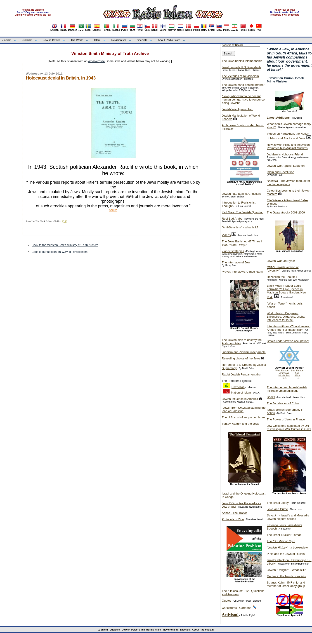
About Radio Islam (169, 40)
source (113, 210)
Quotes (226, 600)
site (96, 61)
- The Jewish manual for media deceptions (288, 182)
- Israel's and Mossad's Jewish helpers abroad (288, 517)
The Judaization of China (283, 403)
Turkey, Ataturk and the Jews (240, 423)
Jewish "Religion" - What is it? (286, 570)
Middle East (284, 375)
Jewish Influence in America (240, 399)
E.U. (298, 378)
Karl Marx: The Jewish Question (242, 212)
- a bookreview (287, 547)
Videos (226, 235)
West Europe (281, 370)
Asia (297, 373)
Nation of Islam (241, 392)
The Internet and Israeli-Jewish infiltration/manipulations (287, 389)
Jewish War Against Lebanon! (286, 165)
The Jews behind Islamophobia (242, 61)
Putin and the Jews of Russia (286, 554)
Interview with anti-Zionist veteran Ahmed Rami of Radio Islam (288, 328)
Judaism (27, 40)
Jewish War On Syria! (281, 261)
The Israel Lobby (278, 502)
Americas (284, 373)
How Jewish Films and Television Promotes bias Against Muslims (288, 146)
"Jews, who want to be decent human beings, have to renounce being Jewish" (243, 99)
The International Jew (236, 262)
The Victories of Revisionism (240, 76)
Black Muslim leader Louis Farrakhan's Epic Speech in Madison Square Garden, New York (286, 291)
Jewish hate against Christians (242, 193)
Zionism (6, 40)
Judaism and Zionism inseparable (244, 352)
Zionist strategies (233, 251)
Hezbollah (238, 387)
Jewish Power (51, 40)
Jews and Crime (277, 509)
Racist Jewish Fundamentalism (242, 374)
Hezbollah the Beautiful (282, 277)
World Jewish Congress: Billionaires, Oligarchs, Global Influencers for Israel (286, 317)
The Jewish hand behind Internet (243, 85)
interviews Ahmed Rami (242, 271)
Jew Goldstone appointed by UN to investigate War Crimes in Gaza (289, 427)
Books (271, 397)
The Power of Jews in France (286, 419)
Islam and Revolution (280, 172)
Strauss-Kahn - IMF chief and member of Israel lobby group (286, 584)
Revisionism (118, 40)
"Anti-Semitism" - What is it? (240, 227)
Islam (97, 40)
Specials (142, 40)
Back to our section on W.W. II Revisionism (59, 251)
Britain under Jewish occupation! (288, 341)
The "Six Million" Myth (281, 541)
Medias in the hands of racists (286, 576)
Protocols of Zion (233, 519)
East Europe (297, 370)
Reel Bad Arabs (232, 218)
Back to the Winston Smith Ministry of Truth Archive (65, 245)
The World (77, 40)
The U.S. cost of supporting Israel (243, 417)
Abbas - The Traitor (234, 513)
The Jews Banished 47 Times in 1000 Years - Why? (242, 243)
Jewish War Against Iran (237, 109)
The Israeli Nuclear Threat (284, 535)
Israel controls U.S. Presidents (241, 67)
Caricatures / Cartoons (236, 608)
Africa (297, 375)
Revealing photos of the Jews (241, 358)
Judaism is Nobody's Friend (285, 154)
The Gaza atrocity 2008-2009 (286, 212)
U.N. (284, 378)
